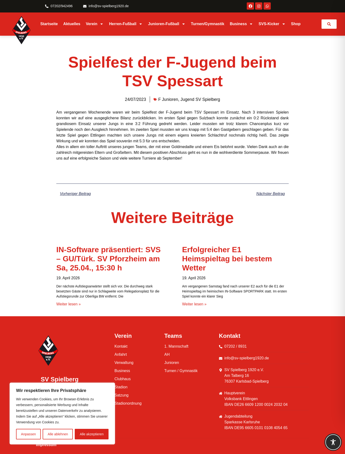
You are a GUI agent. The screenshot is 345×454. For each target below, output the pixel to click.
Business (241, 24)
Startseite (49, 24)
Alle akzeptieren (92, 434)
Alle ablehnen (58, 434)
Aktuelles (71, 24)
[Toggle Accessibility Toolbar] (333, 442)
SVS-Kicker (272, 24)
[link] (329, 24)
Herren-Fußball (126, 24)
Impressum (46, 445)
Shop (296, 24)
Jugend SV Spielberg (200, 99)
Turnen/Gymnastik (207, 24)
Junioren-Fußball (166, 24)
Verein (95, 24)
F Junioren (168, 99)
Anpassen (28, 434)
